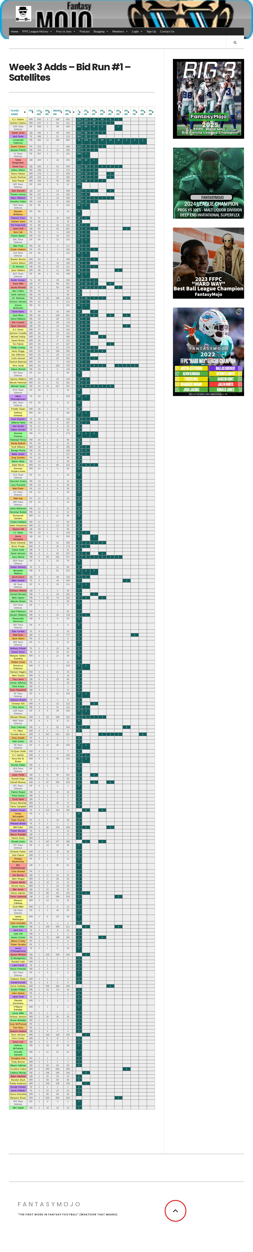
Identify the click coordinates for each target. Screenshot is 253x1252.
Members (120, 31)
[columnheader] (18, 114)
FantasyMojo (50, 1206)
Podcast (84, 31)
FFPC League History (37, 31)
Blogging (101, 31)
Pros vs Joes (66, 31)
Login (137, 31)
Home (14, 31)
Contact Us (167, 31)
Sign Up (151, 31)
